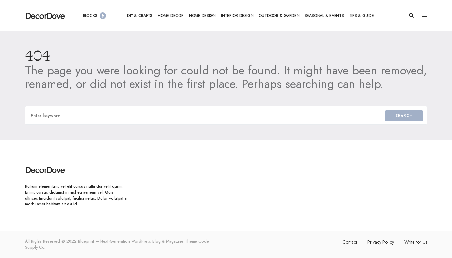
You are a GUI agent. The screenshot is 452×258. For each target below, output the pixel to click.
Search (404, 116)
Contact (349, 242)
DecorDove (45, 16)
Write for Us (415, 242)
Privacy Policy (380, 242)
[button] (411, 15)
